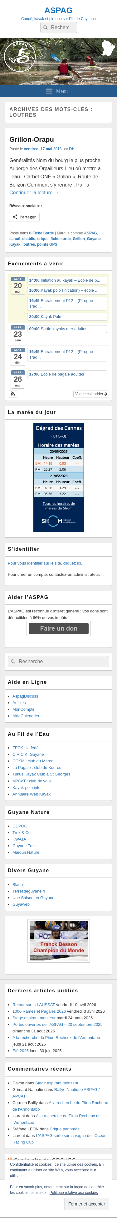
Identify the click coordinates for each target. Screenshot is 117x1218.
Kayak (14, 244)
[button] (13, 394)
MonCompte (23, 709)
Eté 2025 (20, 1050)
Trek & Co (21, 832)
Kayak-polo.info (26, 787)
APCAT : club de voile (31, 781)
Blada (17, 884)
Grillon (79, 239)
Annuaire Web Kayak (31, 794)
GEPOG (19, 826)
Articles (19, 702)
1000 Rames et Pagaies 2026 (39, 1011)
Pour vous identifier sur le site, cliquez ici (44, 563)
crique (42, 239)
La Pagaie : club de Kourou (36, 767)
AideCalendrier (25, 716)
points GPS (47, 244)
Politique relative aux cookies (74, 1192)
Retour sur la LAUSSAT (33, 1004)
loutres (28, 244)
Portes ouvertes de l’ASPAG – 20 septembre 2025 (57, 1024)
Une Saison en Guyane (33, 897)
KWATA (19, 839)
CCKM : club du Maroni (33, 761)
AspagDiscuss (25, 696)
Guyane (94, 239)
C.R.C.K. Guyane (28, 754)
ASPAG (58, 10)
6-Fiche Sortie (41, 233)
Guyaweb (21, 904)
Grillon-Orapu (31, 139)
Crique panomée (65, 1129)
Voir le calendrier (91, 394)
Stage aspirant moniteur (34, 1018)
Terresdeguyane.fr (28, 891)
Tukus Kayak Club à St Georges (41, 774)
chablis (28, 239)
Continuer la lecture (34, 192)
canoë (14, 239)
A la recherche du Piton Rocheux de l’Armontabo (56, 1037)
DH (71, 149)
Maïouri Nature (25, 852)
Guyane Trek (24, 845)
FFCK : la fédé (25, 747)
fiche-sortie (61, 239)
